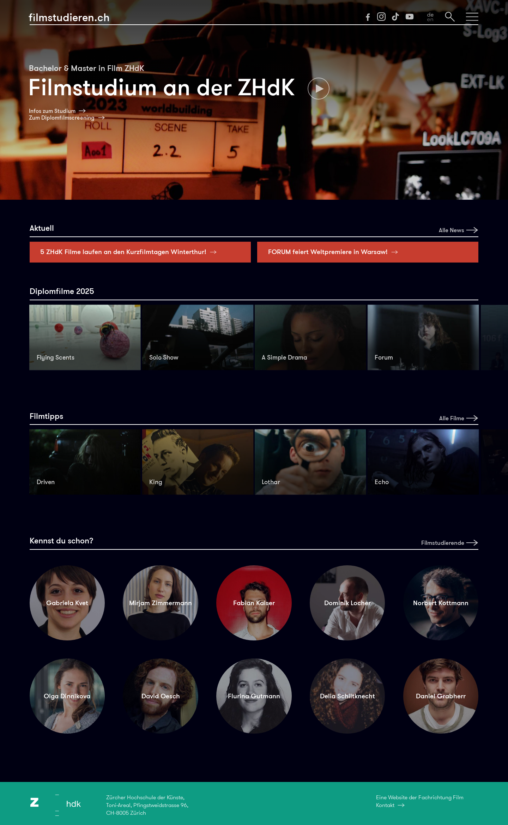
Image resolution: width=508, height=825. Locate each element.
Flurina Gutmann (254, 696)
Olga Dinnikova (67, 696)
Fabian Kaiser (254, 603)
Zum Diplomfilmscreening (62, 118)
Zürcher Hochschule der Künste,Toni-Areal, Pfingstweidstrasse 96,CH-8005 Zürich (147, 805)
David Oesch (160, 696)
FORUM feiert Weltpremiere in (335, 252)
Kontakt (385, 805)
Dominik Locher (347, 603)
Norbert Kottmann (440, 603)
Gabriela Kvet (67, 603)
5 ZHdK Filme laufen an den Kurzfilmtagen (130, 252)
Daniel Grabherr (441, 696)
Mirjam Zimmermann (160, 603)
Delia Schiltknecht (347, 696)
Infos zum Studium (52, 111)
